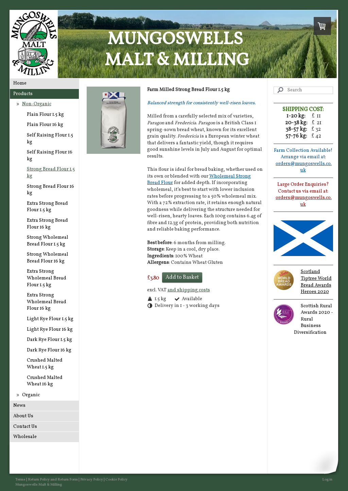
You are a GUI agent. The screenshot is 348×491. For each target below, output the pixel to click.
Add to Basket (182, 277)
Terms (20, 479)
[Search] (303, 90)
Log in (327, 479)
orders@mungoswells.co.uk (304, 167)
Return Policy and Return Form (53, 479)
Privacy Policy (91, 479)
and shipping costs (189, 290)
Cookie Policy (116, 479)
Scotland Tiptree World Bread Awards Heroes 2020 (316, 282)
